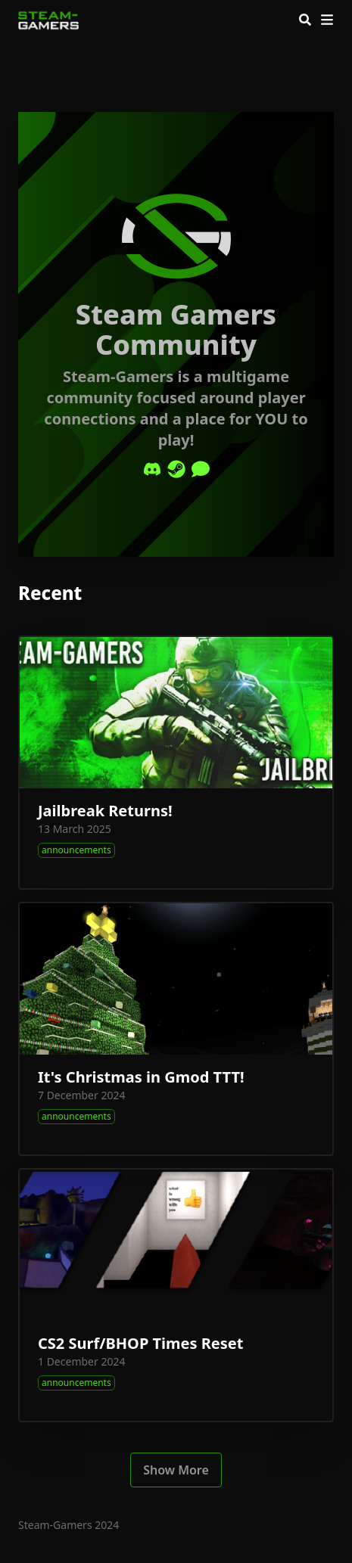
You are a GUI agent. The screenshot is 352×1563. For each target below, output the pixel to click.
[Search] (305, 20)
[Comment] (200, 469)
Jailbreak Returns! (105, 810)
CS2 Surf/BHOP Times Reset (140, 1343)
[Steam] (176, 469)
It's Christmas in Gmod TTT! (141, 1077)
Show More (176, 1470)
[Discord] (152, 469)
